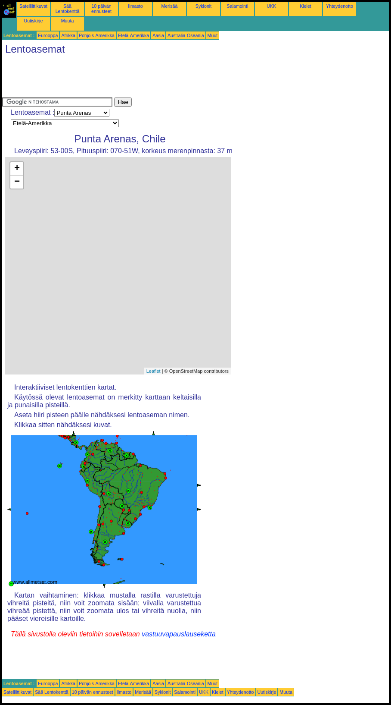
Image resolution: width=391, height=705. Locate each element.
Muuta (67, 20)
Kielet (305, 6)
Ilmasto (135, 6)
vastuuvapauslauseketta (179, 634)
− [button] (17, 182)
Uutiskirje (33, 20)
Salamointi (237, 6)
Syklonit (203, 6)
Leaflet (153, 371)
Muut (213, 35)
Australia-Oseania (186, 35)
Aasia (158, 35)
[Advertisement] (158, 78)
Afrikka (68, 35)
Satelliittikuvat (33, 6)
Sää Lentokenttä (68, 8)
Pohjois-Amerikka (97, 35)
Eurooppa (48, 35)
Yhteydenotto (339, 6)
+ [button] (17, 168)
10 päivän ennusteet (101, 8)
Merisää (169, 6)
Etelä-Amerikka (133, 35)
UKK (271, 6)
